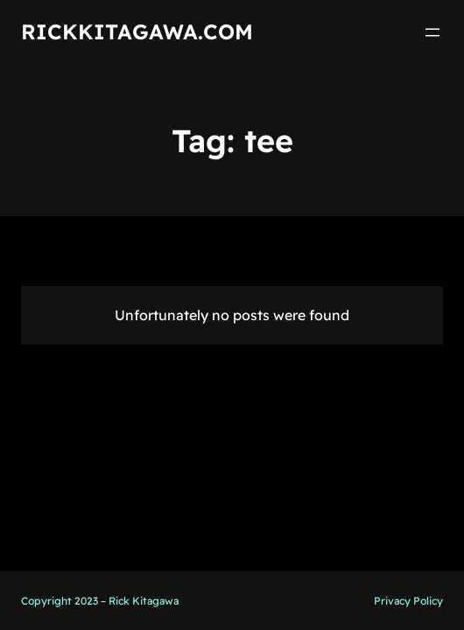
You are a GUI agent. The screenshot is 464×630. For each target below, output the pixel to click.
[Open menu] (432, 32)
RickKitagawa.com (137, 31)
